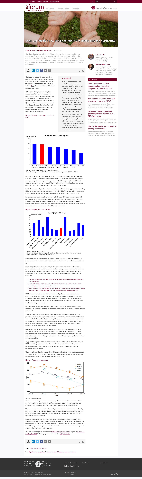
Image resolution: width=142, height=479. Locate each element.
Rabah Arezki (34, 51)
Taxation (46, 450)
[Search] (100, 1)
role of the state (61, 454)
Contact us (86, 465)
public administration (49, 454)
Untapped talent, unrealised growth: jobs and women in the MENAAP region (100, 116)
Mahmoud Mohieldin (48, 51)
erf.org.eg (71, 476)
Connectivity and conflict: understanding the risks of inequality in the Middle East (99, 88)
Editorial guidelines (72, 468)
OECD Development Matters (63, 434)
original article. (74, 436)
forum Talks (61, 8)
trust (77, 454)
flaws (49, 86)
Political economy (38, 450)
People (74, 8)
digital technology (37, 454)
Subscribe (102, 465)
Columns (48, 8)
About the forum (71, 465)
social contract (71, 454)
